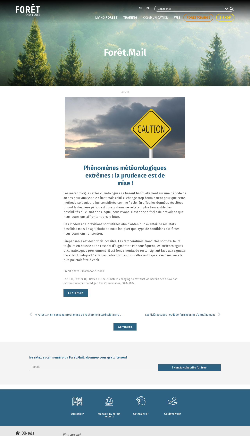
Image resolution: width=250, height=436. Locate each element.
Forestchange (198, 17)
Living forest (106, 17)
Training (130, 17)
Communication (155, 17)
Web (177, 17)
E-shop (225, 17)
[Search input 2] (189, 9)
